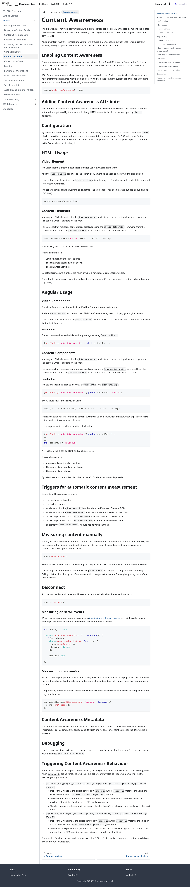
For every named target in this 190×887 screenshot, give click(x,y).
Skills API (67, 4)
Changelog (8, 108)
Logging (8, 66)
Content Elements (166, 33)
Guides (6, 20)
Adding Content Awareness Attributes (172, 17)
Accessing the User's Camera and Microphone (18, 45)
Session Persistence (14, 80)
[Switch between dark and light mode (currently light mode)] (169, 4)
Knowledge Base (18, 875)
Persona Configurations (16, 70)
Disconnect (161, 58)
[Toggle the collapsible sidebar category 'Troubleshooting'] (35, 99)
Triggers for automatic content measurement (169, 49)
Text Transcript (11, 85)
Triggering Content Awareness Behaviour (169, 79)
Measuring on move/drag (169, 66)
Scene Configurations (15, 75)
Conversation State (13, 61)
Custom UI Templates (15, 39)
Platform (43, 4)
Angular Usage (162, 36)
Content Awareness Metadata (168, 70)
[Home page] (44, 12)
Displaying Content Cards (17, 30)
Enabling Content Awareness (168, 13)
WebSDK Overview (12, 11)
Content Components (167, 44)
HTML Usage (162, 25)
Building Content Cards (16, 25)
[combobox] (180, 4)
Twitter (72, 875)
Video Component (166, 40)
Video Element (164, 29)
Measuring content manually (168, 55)
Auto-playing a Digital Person (19, 89)
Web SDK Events (12, 94)
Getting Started (10, 15)
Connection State (13, 51)
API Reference (10, 104)
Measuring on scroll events (169, 62)
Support (160, 4)
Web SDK (55, 4)
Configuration (162, 21)
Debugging (161, 74)
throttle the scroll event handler (104, 618)
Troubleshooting (11, 99)
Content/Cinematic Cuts (16, 34)
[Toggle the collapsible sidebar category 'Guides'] (35, 21)
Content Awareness (14, 56)
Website (131, 875)
